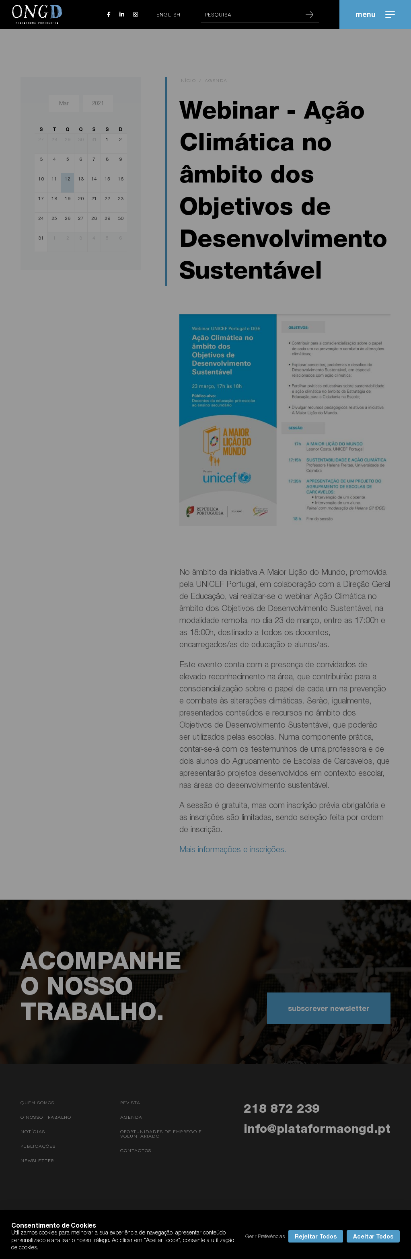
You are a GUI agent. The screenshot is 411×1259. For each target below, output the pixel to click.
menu (375, 14)
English (168, 14)
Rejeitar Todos (316, 1236)
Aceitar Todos (373, 1236)
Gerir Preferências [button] (265, 1236)
